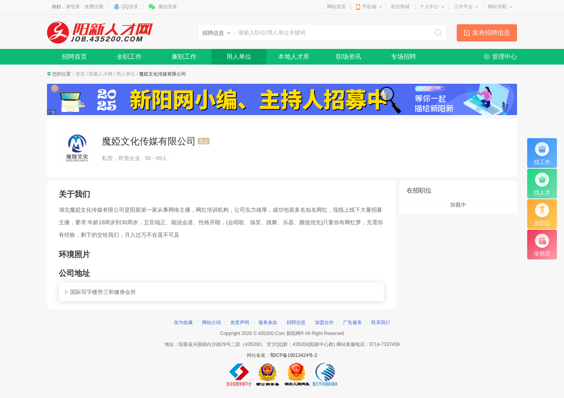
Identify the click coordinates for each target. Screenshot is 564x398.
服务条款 (267, 322)
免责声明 (239, 322)
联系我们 (380, 322)
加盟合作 (324, 322)
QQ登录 (129, 6)
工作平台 (463, 6)
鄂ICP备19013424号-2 (293, 355)
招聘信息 (296, 322)
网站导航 (497, 6)
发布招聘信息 (491, 32)
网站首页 (336, 6)
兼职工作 (184, 56)
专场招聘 (403, 56)
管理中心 (504, 56)
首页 (80, 74)
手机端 (369, 6)
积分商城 (400, 6)
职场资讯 (348, 56)
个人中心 (429, 6)
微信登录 (167, 6)
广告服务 (352, 322)
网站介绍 (211, 322)
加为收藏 (183, 322)
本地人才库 (293, 56)
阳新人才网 (100, 74)
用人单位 (238, 56)
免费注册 (94, 6)
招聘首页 (74, 56)
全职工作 (129, 56)
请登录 (73, 6)
